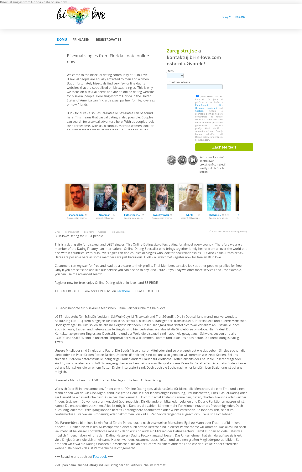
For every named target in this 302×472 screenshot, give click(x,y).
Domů (62, 39)
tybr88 (189, 215)
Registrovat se (108, 39)
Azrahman (105, 215)
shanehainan (76, 215)
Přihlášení (239, 17)
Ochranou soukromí (206, 107)
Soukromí (89, 231)
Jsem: (170, 71)
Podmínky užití (72, 231)
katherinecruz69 (133, 215)
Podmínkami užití (208, 105)
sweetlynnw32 (161, 215)
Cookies (199, 110)
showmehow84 (215, 215)
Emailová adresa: (179, 82)
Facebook (123, 291)
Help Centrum (118, 231)
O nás (57, 231)
